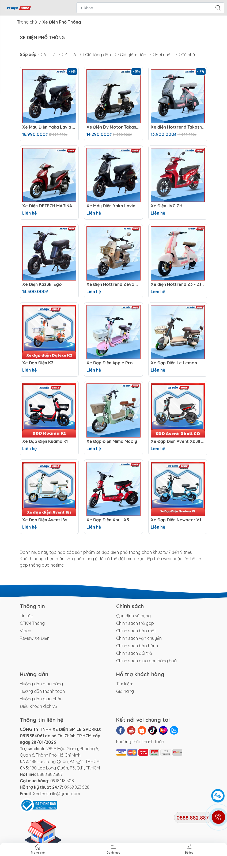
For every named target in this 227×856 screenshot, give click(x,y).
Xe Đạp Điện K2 (37, 362)
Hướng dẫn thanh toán (42, 691)
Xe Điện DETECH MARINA (47, 205)
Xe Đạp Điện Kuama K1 (45, 441)
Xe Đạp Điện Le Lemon (174, 362)
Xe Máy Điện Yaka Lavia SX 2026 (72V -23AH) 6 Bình (113, 205)
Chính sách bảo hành (137, 645)
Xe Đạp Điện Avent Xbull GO (178, 441)
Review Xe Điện (35, 638)
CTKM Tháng (32, 623)
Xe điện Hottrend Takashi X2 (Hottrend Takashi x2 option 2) (178, 127)
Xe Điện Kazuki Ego (42, 284)
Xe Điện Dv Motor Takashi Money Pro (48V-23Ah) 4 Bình (113, 127)
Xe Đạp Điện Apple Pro (109, 362)
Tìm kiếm (124, 683)
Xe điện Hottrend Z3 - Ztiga (178, 284)
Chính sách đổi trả (134, 653)
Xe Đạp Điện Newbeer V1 (176, 519)
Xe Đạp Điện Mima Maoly (111, 441)
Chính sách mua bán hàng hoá (146, 660)
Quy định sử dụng (133, 615)
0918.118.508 (62, 780)
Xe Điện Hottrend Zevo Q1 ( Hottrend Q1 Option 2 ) (113, 284)
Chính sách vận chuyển (139, 638)
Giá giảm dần (130, 54)
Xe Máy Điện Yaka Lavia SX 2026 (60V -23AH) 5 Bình (49, 127)
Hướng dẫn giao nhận (41, 698)
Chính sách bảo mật (136, 630)
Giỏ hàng (125, 691)
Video (25, 630)
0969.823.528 (76, 787)
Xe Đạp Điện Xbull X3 (107, 519)
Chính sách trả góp (135, 623)
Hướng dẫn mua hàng (41, 683)
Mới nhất (161, 54)
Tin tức (26, 615)
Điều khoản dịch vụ (38, 706)
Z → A (67, 54)
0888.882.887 (50, 774)
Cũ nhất (186, 54)
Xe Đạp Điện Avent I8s (44, 519)
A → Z (47, 54)
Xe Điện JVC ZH (166, 205)
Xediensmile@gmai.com (56, 793)
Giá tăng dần (95, 54)
